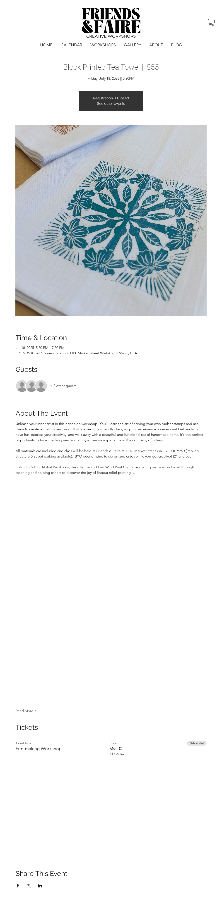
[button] (212, 22)
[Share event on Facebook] (18, 885)
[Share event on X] (29, 885)
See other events (111, 103)
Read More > (26, 711)
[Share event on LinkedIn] (40, 885)
